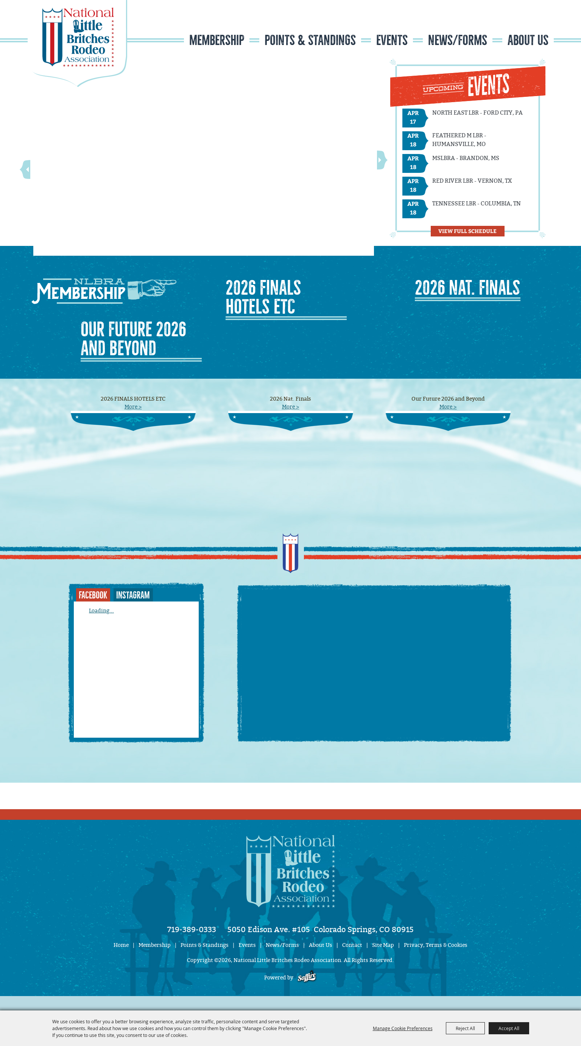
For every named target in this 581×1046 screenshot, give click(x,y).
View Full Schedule (467, 231)
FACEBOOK (93, 595)
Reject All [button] (465, 1028)
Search (508, 24)
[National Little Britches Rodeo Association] (77, 43)
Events (392, 40)
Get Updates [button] (531, 24)
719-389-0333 (191, 929)
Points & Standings (310, 40)
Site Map (383, 945)
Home (121, 945)
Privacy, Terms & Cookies (435, 945)
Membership (216, 40)
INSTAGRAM (133, 595)
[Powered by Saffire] (307, 978)
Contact (352, 945)
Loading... (101, 611)
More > (133, 407)
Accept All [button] (508, 1028)
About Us (528, 40)
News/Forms (457, 40)
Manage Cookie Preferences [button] (403, 1028)
